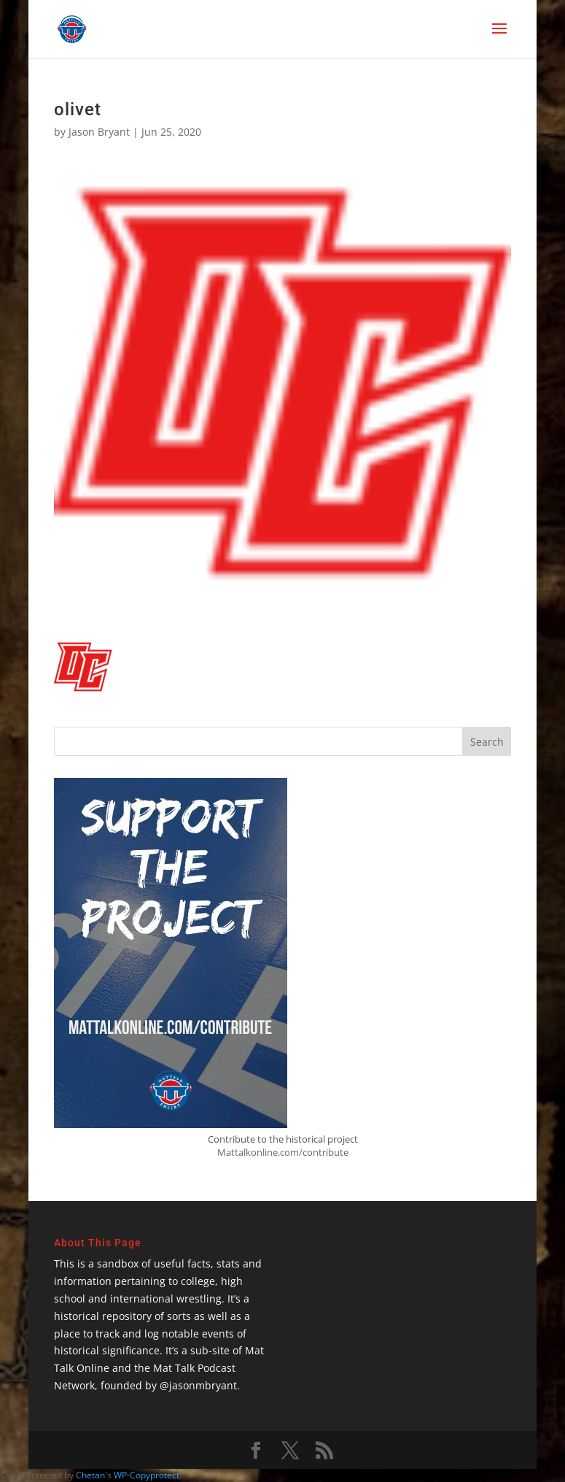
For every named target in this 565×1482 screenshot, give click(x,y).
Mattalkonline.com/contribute (282, 1152)
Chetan (90, 1475)
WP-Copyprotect (146, 1475)
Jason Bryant (99, 132)
